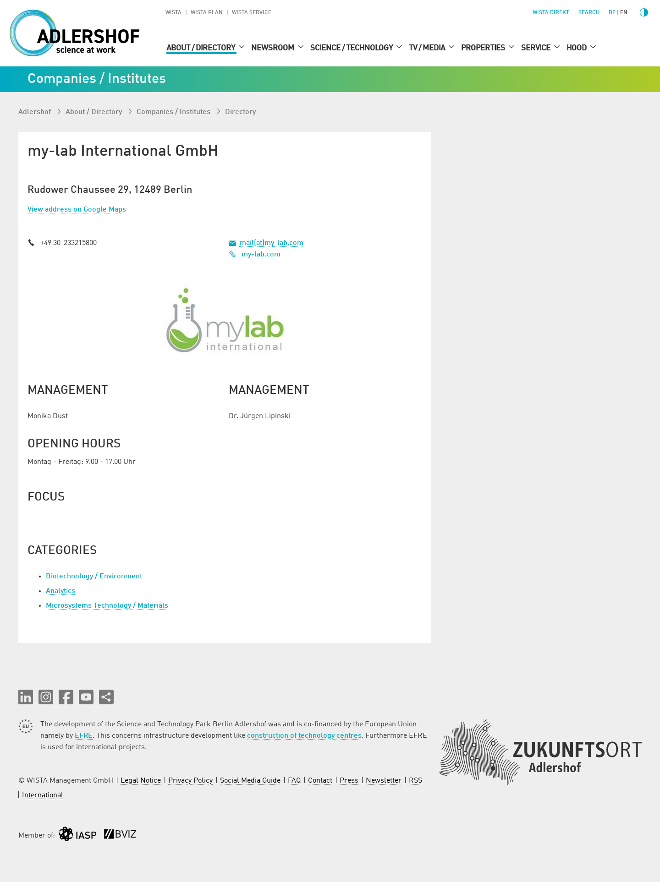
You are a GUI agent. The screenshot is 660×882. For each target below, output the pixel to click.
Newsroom (273, 48)
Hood (577, 48)
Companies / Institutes (174, 112)
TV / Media (427, 48)
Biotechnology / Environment (94, 576)
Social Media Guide (250, 780)
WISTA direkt (551, 13)
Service (536, 48)
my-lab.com (254, 254)
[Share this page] (106, 697)
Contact (320, 780)
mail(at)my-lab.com (271, 243)
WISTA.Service (251, 13)
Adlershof (35, 112)
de (612, 13)
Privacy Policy (190, 780)
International (42, 795)
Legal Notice (141, 780)
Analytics (60, 591)
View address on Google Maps (77, 209)
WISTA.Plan (207, 13)
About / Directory (201, 48)
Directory (240, 112)
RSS (415, 780)
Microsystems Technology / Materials (107, 606)
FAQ (294, 780)
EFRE (84, 736)
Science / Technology (352, 48)
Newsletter (384, 780)
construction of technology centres (304, 736)
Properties (483, 48)
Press (349, 780)
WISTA (173, 13)
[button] (26, 697)
